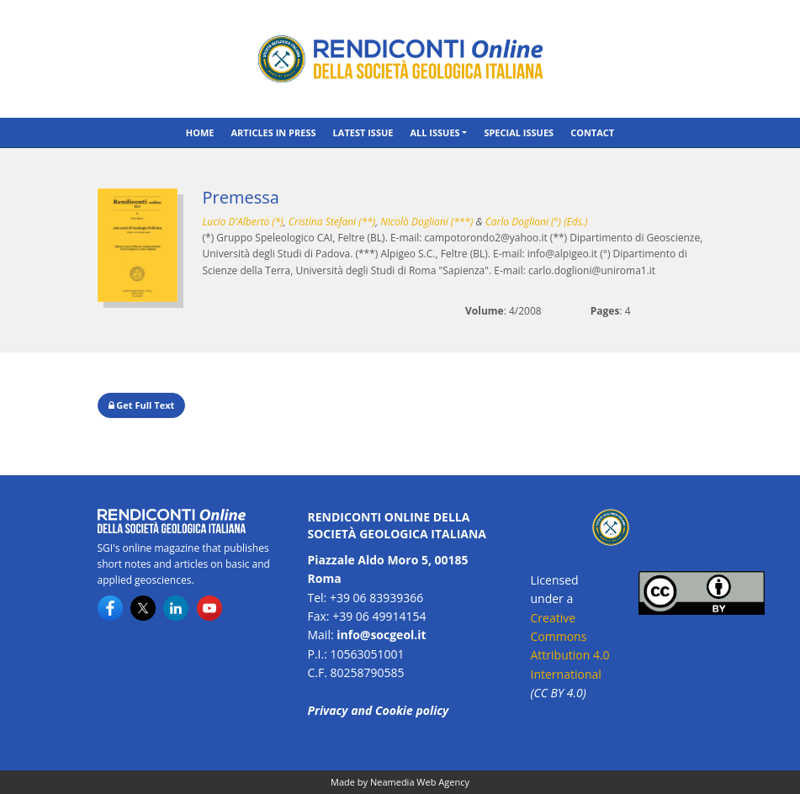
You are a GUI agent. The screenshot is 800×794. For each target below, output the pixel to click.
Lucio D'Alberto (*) (243, 221)
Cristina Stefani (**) (332, 221)
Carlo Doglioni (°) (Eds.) (536, 221)
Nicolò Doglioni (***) (426, 221)
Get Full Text (142, 405)
